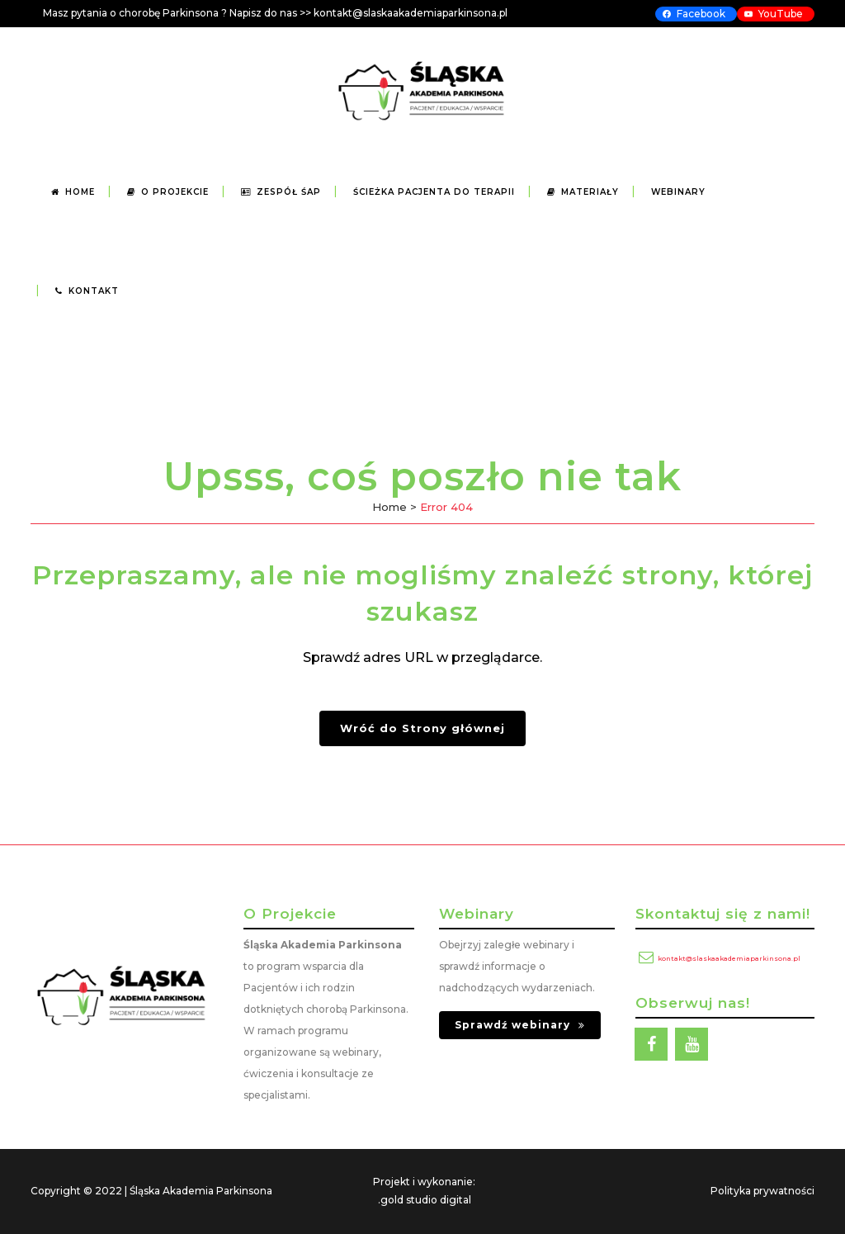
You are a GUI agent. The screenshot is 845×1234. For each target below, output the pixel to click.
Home (389, 506)
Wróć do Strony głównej (422, 728)
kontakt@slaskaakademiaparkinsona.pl (729, 958)
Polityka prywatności (762, 1190)
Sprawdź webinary (520, 1025)
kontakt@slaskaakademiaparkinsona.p (409, 13)
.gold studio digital (424, 1200)
